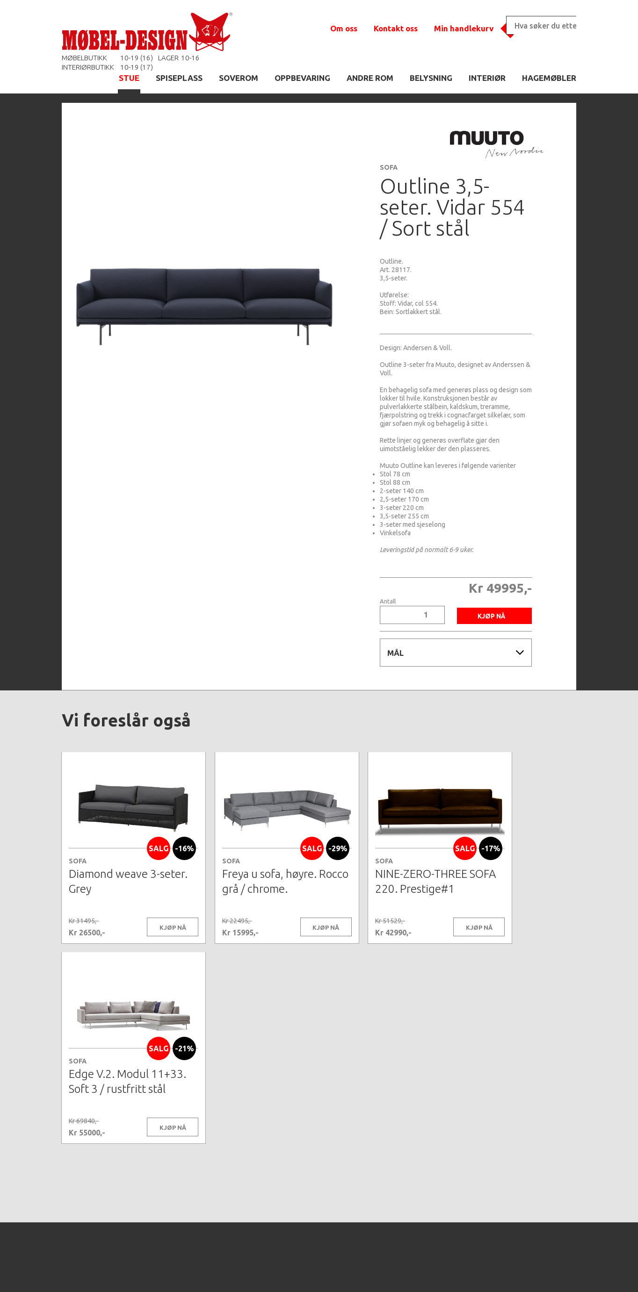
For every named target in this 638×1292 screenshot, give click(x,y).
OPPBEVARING (302, 77)
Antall (388, 601)
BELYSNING (431, 77)
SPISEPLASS (179, 77)
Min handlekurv (463, 28)
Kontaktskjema (446, 1270)
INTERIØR (487, 77)
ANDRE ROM (370, 77)
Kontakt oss (396, 28)
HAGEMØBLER (549, 77)
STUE (129, 77)
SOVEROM (238, 77)
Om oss (343, 28)
